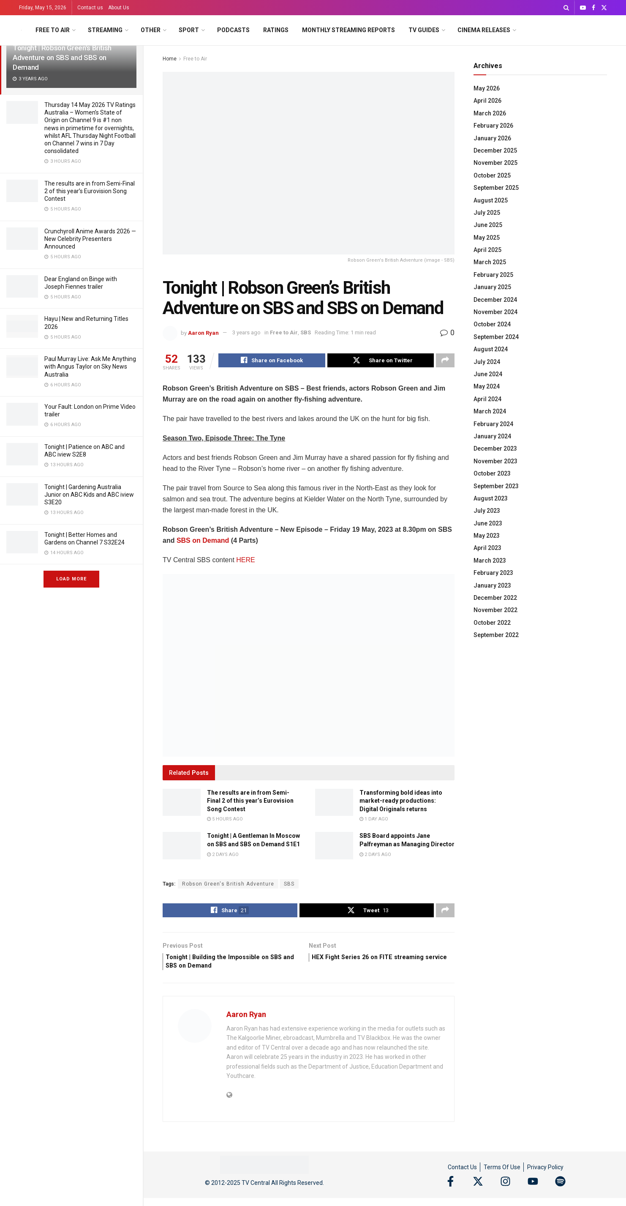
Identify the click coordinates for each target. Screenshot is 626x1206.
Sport (189, 30)
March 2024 (490, 411)
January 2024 (492, 436)
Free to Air (52, 30)
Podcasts (233, 30)
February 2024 (493, 424)
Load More (71, 579)
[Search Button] (566, 7)
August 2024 (491, 349)
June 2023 (488, 523)
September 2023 (496, 486)
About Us (118, 8)
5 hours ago (225, 820)
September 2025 (496, 187)
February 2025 (493, 274)
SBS (305, 332)
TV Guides (423, 30)
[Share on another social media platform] (445, 361)
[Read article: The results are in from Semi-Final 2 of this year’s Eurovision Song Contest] (182, 803)
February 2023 (493, 572)
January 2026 (492, 138)
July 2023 (487, 510)
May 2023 (487, 535)
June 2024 (488, 374)
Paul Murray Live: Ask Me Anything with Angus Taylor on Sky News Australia (90, 366)
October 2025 (492, 175)
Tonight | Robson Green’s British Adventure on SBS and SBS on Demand (62, 57)
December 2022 (495, 597)
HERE (245, 561)
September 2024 (496, 337)
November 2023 (495, 461)
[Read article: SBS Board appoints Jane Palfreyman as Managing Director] (334, 846)
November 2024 (495, 312)
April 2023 (487, 547)
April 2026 (487, 100)
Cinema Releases (483, 30)
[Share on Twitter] (380, 361)
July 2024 (487, 361)
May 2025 (487, 237)
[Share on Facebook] (271, 361)
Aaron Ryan (203, 332)
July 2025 (487, 212)
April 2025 (487, 249)
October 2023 (492, 473)
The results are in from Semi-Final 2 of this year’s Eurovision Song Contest (89, 191)
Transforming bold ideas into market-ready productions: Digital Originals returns (400, 802)
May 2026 (487, 88)
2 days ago (223, 856)
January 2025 (492, 287)
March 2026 (490, 113)
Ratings (276, 30)
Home (170, 59)
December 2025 (495, 150)
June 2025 (488, 225)
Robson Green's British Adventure (228, 885)
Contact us (90, 8)
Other (151, 30)
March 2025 (490, 262)
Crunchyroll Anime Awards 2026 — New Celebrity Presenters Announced (90, 239)
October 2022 (492, 622)
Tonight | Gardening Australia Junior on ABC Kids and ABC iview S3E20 (89, 495)
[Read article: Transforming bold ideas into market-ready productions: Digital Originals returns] (334, 803)
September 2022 (496, 635)
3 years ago (246, 332)
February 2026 (493, 125)
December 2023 (495, 448)
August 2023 (491, 498)
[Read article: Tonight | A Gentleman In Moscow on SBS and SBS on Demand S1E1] (182, 846)
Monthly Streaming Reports (348, 30)
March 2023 (490, 560)
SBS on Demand (203, 541)
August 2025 (491, 200)
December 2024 (495, 299)
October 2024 (492, 324)
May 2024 (487, 386)
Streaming (105, 30)
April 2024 (487, 399)
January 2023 (492, 585)
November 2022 (495, 610)
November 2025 (495, 162)
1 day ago (373, 820)
